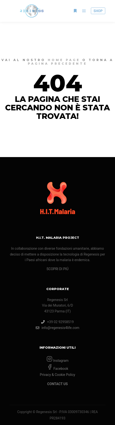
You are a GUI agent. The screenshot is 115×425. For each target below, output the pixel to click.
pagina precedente (57, 63)
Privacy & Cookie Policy (57, 375)
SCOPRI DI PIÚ (57, 269)
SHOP (98, 11)
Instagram (60, 361)
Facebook (60, 369)
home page (64, 60)
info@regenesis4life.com (57, 328)
